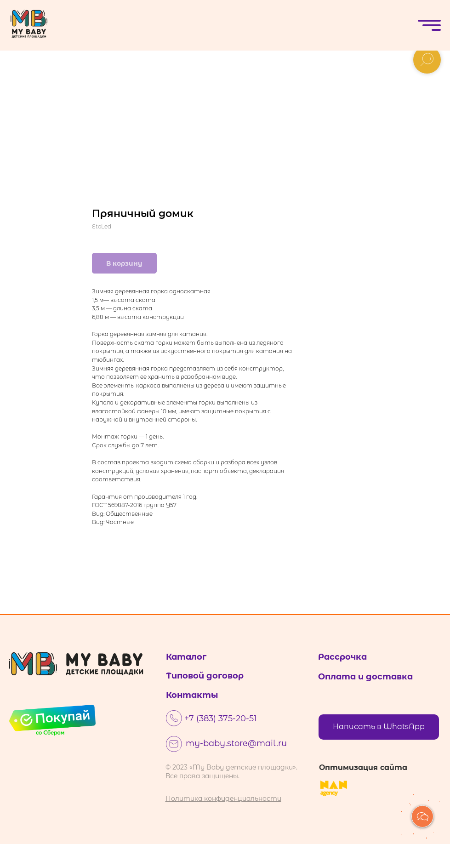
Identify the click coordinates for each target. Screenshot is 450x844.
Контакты (192, 695)
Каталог (186, 657)
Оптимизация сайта (363, 767)
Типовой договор (205, 676)
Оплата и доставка (365, 677)
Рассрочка (342, 657)
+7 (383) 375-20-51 (220, 718)
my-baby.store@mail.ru (236, 743)
